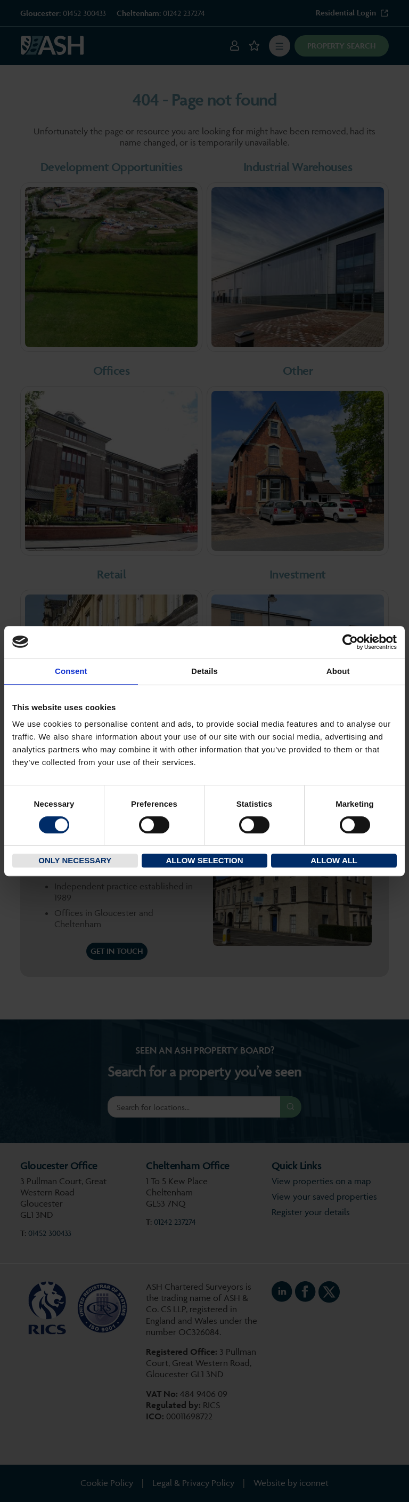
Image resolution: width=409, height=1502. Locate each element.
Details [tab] (204, 671)
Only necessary (74, 860)
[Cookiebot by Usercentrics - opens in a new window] (350, 642)
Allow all (333, 860)
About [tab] (338, 671)
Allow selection (204, 860)
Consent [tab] (71, 671)
